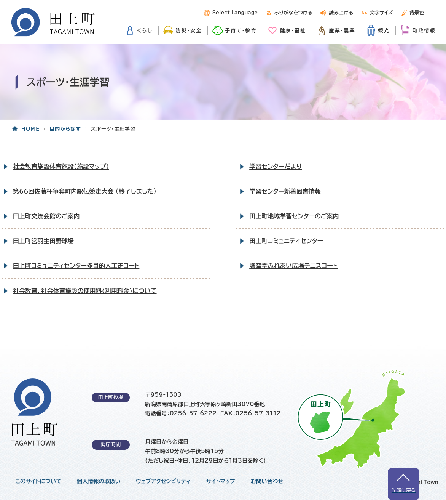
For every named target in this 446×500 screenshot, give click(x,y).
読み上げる (341, 12)
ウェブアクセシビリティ (163, 481)
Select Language (235, 12)
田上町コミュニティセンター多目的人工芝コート (76, 266)
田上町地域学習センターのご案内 (294, 216)
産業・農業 (342, 30)
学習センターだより (275, 166)
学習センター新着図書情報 (285, 191)
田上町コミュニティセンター (286, 241)
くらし (145, 30)
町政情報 (424, 30)
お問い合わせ (266, 481)
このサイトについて (38, 481)
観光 (384, 30)
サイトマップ (221, 481)
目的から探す (65, 129)
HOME (30, 129)
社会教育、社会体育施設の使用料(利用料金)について (85, 291)
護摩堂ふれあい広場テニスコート (293, 266)
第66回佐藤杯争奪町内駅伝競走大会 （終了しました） (84, 191)
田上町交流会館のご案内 (46, 216)
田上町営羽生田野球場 (43, 241)
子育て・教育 (241, 30)
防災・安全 (188, 30)
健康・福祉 (293, 30)
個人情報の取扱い (99, 481)
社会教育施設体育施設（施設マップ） (61, 166)
